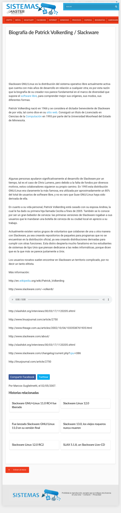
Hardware (113, 20)
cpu (72, 353)
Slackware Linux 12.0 (76, 403)
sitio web (52, 112)
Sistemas (32, 9)
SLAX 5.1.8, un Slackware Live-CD (84, 444)
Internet (53, 20)
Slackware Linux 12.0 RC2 (28, 444)
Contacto (87, 495)
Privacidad (97, 495)
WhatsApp (29, 20)
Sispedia (88, 20)
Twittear (43, 377)
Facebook (41, 20)
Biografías (100, 20)
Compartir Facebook (22, 377)
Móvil (18, 20)
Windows (64, 20)
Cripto (9, 20)
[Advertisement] (31, 58)
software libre (29, 95)
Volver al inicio (17, 470)
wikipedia (25, 280)
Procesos (76, 20)
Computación (34, 116)
